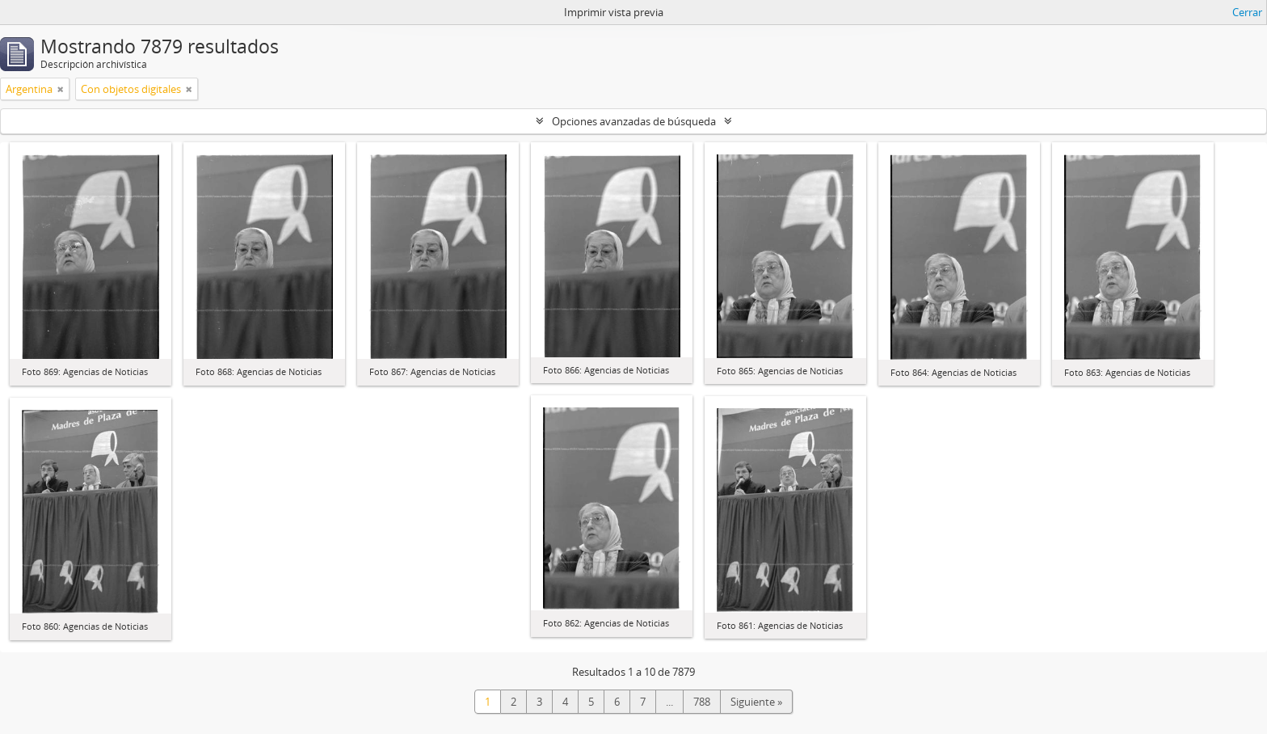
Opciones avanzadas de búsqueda (634, 121)
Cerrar (1247, 12)
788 (701, 701)
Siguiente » (756, 701)
